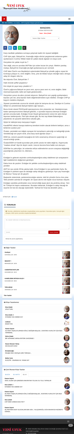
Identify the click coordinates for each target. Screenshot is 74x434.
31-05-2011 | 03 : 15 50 (11, 254)
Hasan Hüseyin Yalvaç (12, 344)
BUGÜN (7, 374)
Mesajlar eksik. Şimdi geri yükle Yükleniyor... (18, 353)
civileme (7, 322)
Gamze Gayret (9, 328)
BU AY (25, 374)
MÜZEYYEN (9, 324)
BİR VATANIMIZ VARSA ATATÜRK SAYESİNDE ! (19, 338)
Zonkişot (7, 252)
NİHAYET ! (8, 261)
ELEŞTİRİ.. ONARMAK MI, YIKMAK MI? (17, 360)
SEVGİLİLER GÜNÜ (11, 346)
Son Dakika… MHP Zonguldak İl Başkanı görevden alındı (28, 22)
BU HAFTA (16, 374)
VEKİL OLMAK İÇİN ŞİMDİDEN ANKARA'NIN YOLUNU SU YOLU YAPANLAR (28, 380)
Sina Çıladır (9, 307)
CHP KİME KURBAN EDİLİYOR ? (15, 402)
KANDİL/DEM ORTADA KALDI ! (14, 278)
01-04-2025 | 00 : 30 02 (11, 281)
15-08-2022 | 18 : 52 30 (11, 289)
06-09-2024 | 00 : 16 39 (11, 263)
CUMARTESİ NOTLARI (12, 270)
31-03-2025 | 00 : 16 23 (11, 272)
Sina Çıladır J (9, 315)
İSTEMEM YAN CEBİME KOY (14, 317)
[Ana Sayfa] (4, 18)
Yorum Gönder (54, 232)
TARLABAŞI (8, 287)
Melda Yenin (9, 358)
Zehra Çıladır (9, 336)
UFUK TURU (9, 309)
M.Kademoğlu (9, 351)
